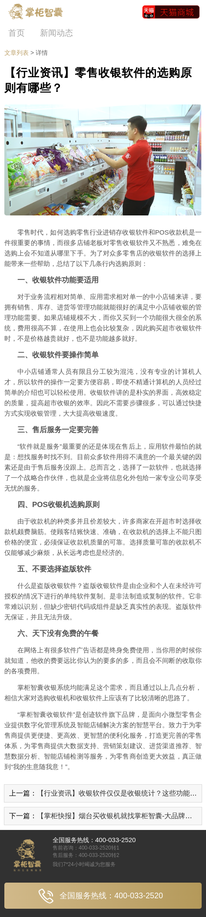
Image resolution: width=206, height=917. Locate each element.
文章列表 (16, 52)
